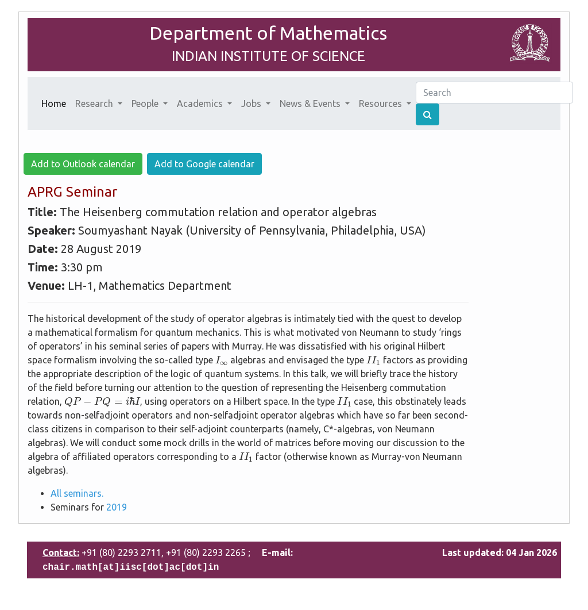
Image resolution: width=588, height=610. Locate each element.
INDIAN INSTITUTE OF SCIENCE (268, 56)
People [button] (146, 103)
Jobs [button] (252, 103)
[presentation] (221, 360)
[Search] (494, 92)
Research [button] (95, 103)
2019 (116, 507)
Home (56, 102)
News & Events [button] (311, 103)
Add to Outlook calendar (83, 164)
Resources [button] (381, 103)
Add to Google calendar (204, 164)
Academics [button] (201, 103)
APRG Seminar (72, 192)
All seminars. (77, 493)
